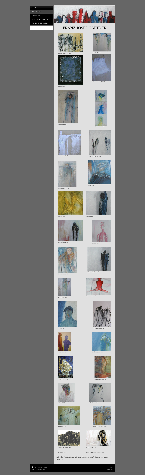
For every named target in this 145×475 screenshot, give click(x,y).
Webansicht (110, 469)
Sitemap (45, 467)
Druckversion (37, 467)
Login (111, 467)
